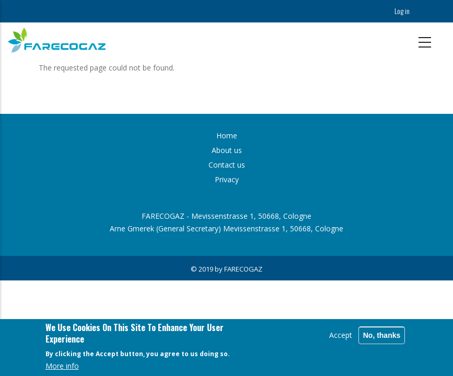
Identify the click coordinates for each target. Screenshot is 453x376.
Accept (340, 335)
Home (226, 135)
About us (227, 150)
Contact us (226, 165)
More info (62, 367)
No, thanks (382, 336)
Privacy (227, 179)
